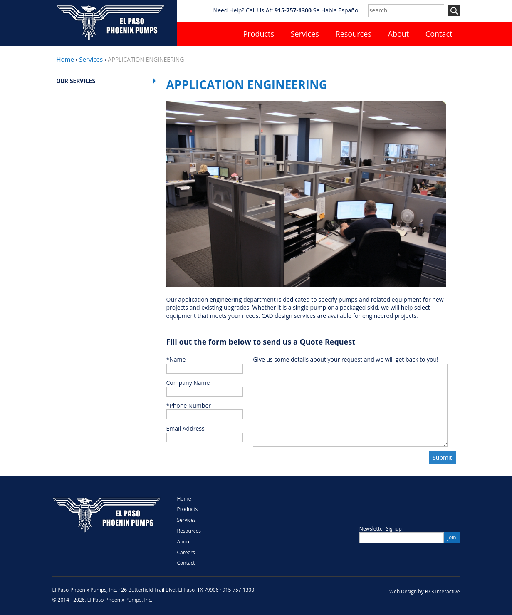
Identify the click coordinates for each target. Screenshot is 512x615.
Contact (439, 34)
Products (258, 34)
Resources (353, 34)
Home (65, 59)
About (398, 34)
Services (305, 34)
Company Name (188, 383)
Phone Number (188, 405)
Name (176, 359)
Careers (186, 552)
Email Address (185, 428)
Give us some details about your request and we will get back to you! (345, 359)
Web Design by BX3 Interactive (424, 591)
